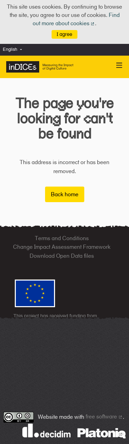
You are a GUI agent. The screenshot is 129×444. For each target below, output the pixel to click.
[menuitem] (14, 50)
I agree (64, 34)
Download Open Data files (62, 256)
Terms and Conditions (62, 238)
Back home (64, 194)
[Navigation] (119, 65)
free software (104, 416)
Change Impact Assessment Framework (61, 247)
